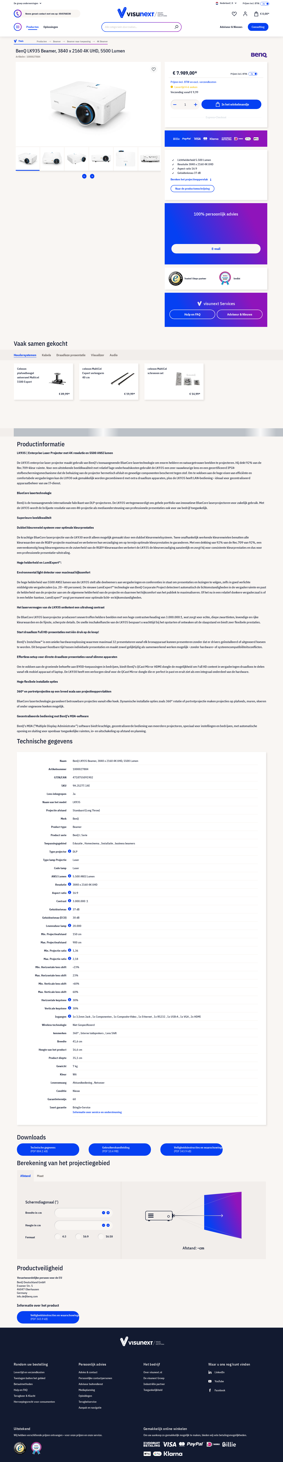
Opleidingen (85, 1396)
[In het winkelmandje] (231, 104)
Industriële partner (154, 1384)
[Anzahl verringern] (175, 104)
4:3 (64, 1236)
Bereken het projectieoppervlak (192, 179)
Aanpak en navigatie (90, 1407)
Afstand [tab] (25, 1176)
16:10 (109, 1236)
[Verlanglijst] (234, 14)
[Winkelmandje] (261, 13)
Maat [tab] (40, 1176)
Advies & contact (88, 1372)
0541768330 (65, 13)
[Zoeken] (177, 27)
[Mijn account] (245, 14)
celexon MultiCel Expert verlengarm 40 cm (93, 373)
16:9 (86, 1236)
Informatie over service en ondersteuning (97, 1112)
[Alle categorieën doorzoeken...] (136, 27)
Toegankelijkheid (152, 1390)
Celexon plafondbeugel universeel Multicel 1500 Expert (28, 375)
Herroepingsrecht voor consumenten (34, 1401)
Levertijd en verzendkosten (29, 1372)
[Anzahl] (185, 104)
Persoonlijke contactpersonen (95, 1378)
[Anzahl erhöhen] (196, 104)
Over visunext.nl (152, 1372)
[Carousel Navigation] (88, 176)
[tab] (25, 355)
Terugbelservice (87, 1401)
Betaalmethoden (23, 1384)
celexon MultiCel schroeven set (157, 371)
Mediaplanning (87, 1390)
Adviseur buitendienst (91, 1384)
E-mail (216, 249)
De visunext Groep (153, 1378)
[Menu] (18, 27)
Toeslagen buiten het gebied (29, 1378)
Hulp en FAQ (21, 1390)
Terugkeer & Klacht (24, 1396)
